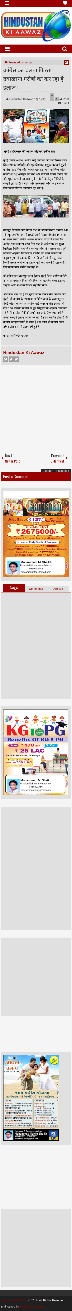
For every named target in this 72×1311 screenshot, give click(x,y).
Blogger (48, 470)
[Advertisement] (36, 407)
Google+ (16, 359)
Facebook (5, 359)
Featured (14, 62)
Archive (58, 588)
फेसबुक (14, 588)
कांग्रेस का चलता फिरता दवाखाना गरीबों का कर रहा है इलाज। (33, 78)
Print (64, 99)
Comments (36, 588)
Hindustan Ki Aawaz (22, 99)
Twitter (11, 359)
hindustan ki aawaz (32, 1306)
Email (63, 103)
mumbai (27, 62)
